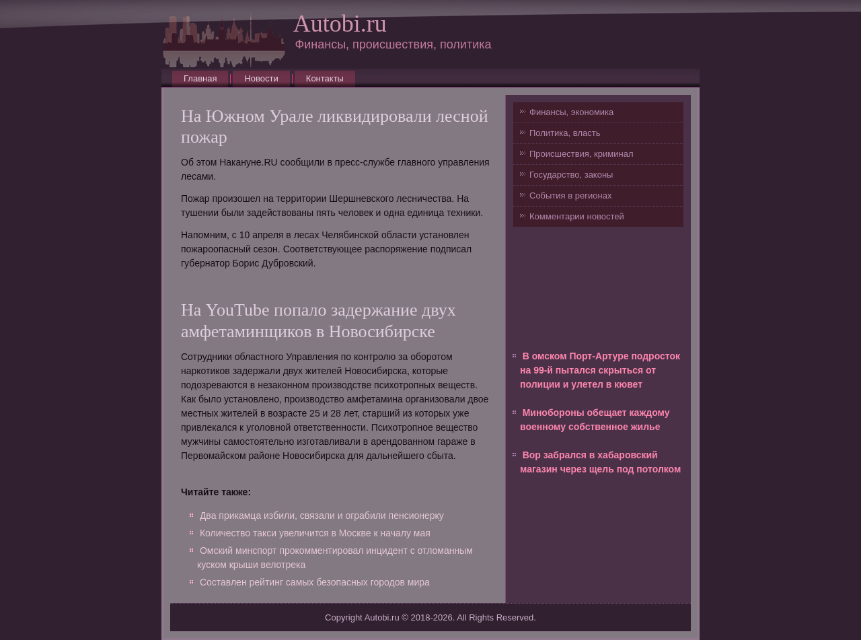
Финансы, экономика (571, 112)
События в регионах (570, 195)
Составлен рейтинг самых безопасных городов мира (315, 582)
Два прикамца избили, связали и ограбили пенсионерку (322, 515)
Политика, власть (564, 133)
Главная (200, 78)
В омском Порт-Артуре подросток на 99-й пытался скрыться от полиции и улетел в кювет (600, 370)
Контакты (325, 78)
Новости (261, 78)
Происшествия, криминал (581, 154)
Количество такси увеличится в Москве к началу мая (315, 533)
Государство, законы (571, 175)
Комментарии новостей (576, 216)
